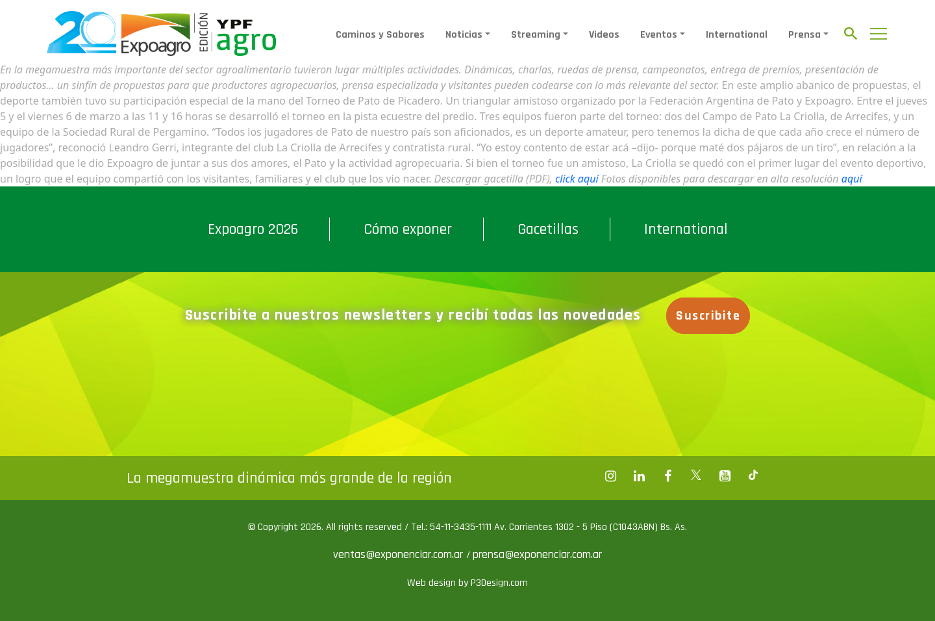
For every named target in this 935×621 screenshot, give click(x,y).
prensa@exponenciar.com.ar (537, 554)
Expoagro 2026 (253, 229)
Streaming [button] (535, 35)
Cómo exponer (408, 229)
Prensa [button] (804, 35)
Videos (604, 35)
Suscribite (708, 315)
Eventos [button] (658, 35)
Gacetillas (548, 229)
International (736, 35)
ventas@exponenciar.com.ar (399, 554)
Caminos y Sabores (380, 35)
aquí (852, 178)
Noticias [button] (463, 35)
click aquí (577, 178)
